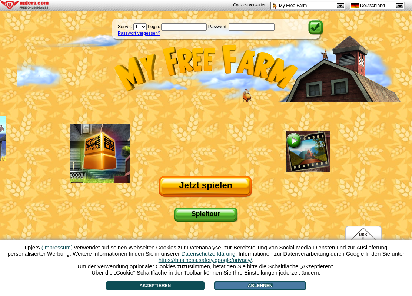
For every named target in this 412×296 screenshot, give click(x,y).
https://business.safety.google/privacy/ (205, 260)
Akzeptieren (155, 285)
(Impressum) (57, 247)
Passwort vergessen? (139, 33)
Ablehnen (260, 285)
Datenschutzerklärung (208, 253)
